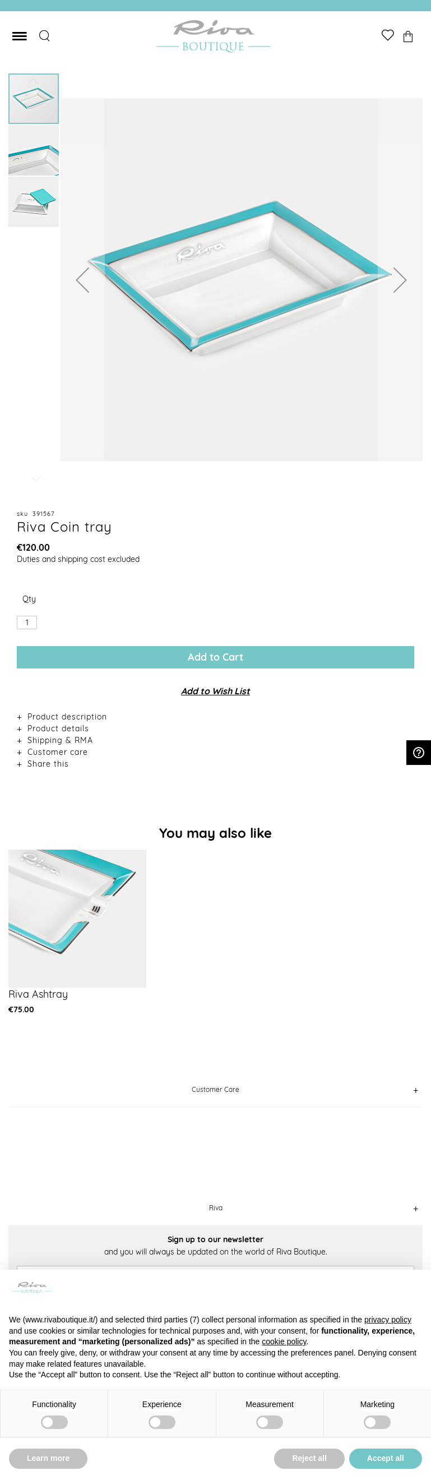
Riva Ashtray (38, 994)
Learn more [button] (48, 1458)
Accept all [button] (385, 1458)
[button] (82, 279)
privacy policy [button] (387, 1319)
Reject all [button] (309, 1458)
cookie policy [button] (284, 1341)
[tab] (215, 716)
